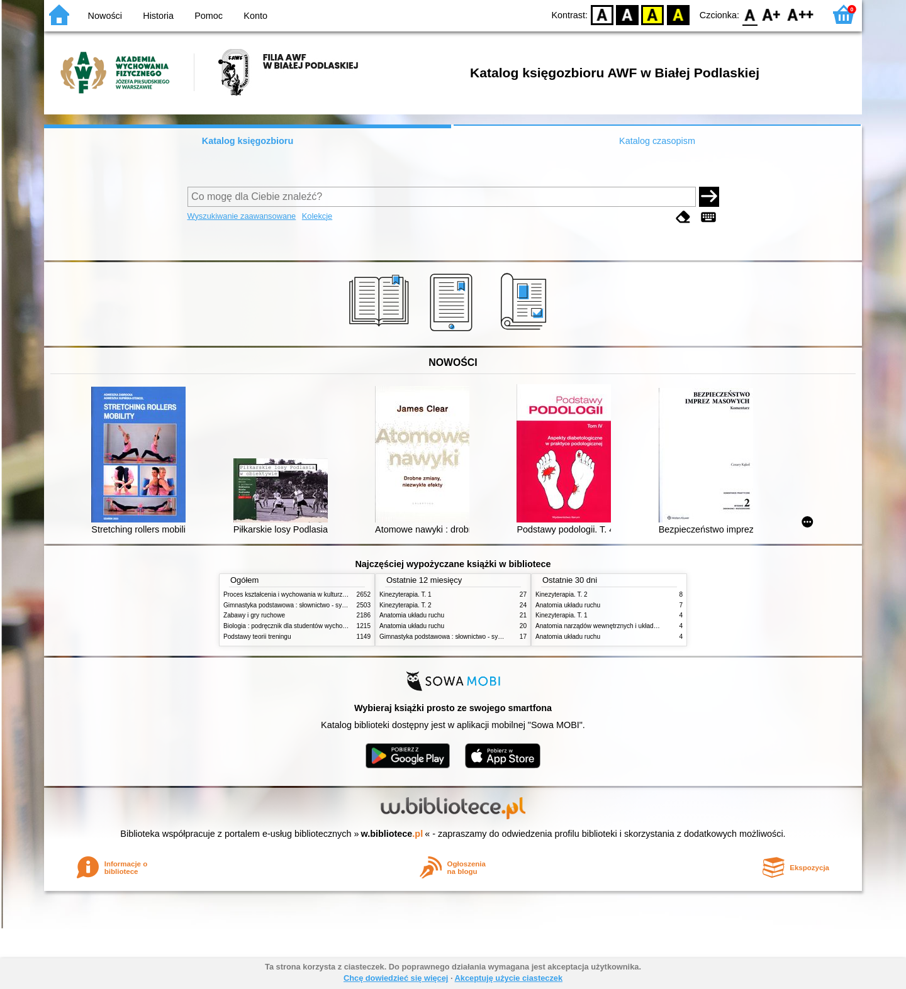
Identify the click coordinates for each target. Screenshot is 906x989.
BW (627, 14)
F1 (772, 14)
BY (678, 14)
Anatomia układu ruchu (411, 615)
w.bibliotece (392, 834)
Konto (255, 16)
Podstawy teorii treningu (257, 636)
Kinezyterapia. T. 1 (405, 594)
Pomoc (208, 16)
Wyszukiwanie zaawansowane (241, 216)
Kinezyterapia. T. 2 (405, 605)
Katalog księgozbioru (248, 141)
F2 (801, 14)
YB (652, 14)
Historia (158, 16)
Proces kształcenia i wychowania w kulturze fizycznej (297, 594)
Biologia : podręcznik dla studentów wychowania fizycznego (307, 625)
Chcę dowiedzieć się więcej (396, 978)
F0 (750, 14)
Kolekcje (317, 216)
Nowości (105, 16)
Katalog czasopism (657, 141)
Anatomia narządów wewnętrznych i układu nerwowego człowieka (627, 625)
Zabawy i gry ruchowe (254, 615)
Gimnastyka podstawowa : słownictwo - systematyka (297, 605)
